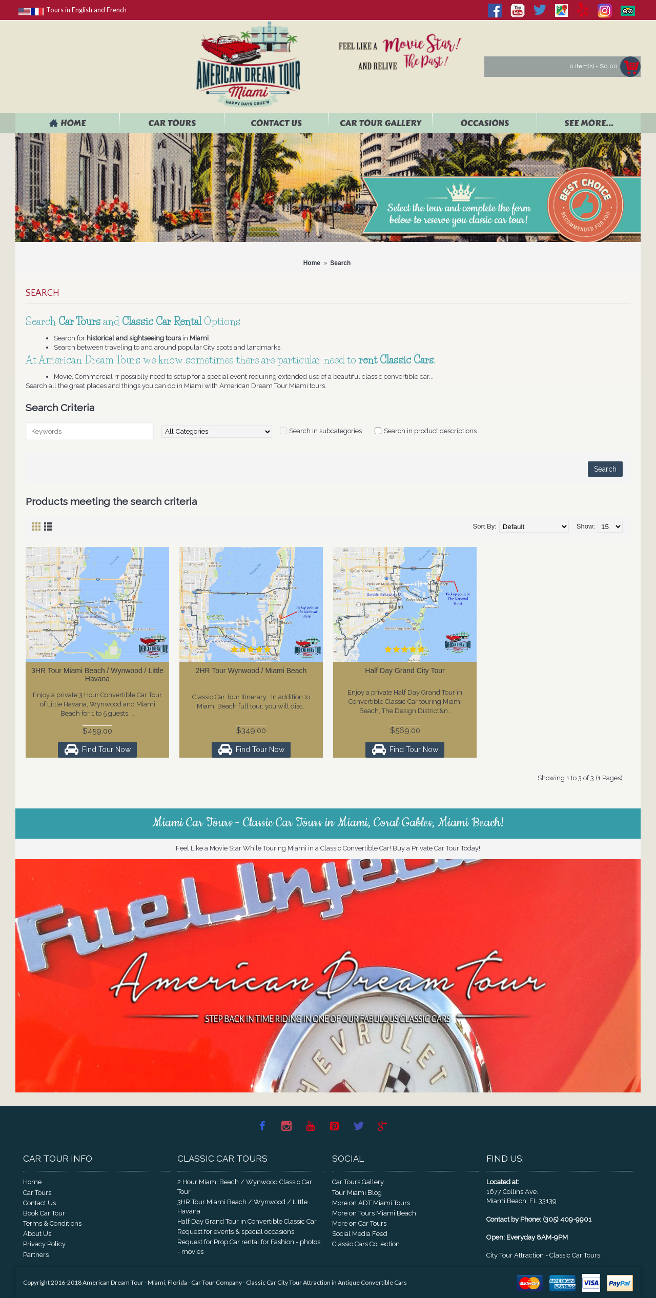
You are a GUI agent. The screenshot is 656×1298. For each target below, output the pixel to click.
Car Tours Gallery (358, 1182)
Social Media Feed (359, 1234)
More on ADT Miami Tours (371, 1203)
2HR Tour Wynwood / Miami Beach (251, 670)
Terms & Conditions (52, 1223)
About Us (37, 1234)
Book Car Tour (44, 1213)
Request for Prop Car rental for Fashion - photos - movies (248, 1246)
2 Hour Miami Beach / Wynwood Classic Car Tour (244, 1186)
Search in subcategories (325, 431)
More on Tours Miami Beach (374, 1213)
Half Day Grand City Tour (404, 670)
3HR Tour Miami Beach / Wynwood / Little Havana (97, 674)
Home (32, 1182)
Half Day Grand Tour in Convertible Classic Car (247, 1221)
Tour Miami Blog (357, 1192)
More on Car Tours (359, 1223)
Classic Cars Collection (366, 1244)
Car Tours (37, 1192)
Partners (36, 1255)
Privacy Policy (44, 1244)
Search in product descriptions (430, 431)
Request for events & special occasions (235, 1231)
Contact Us (39, 1203)
